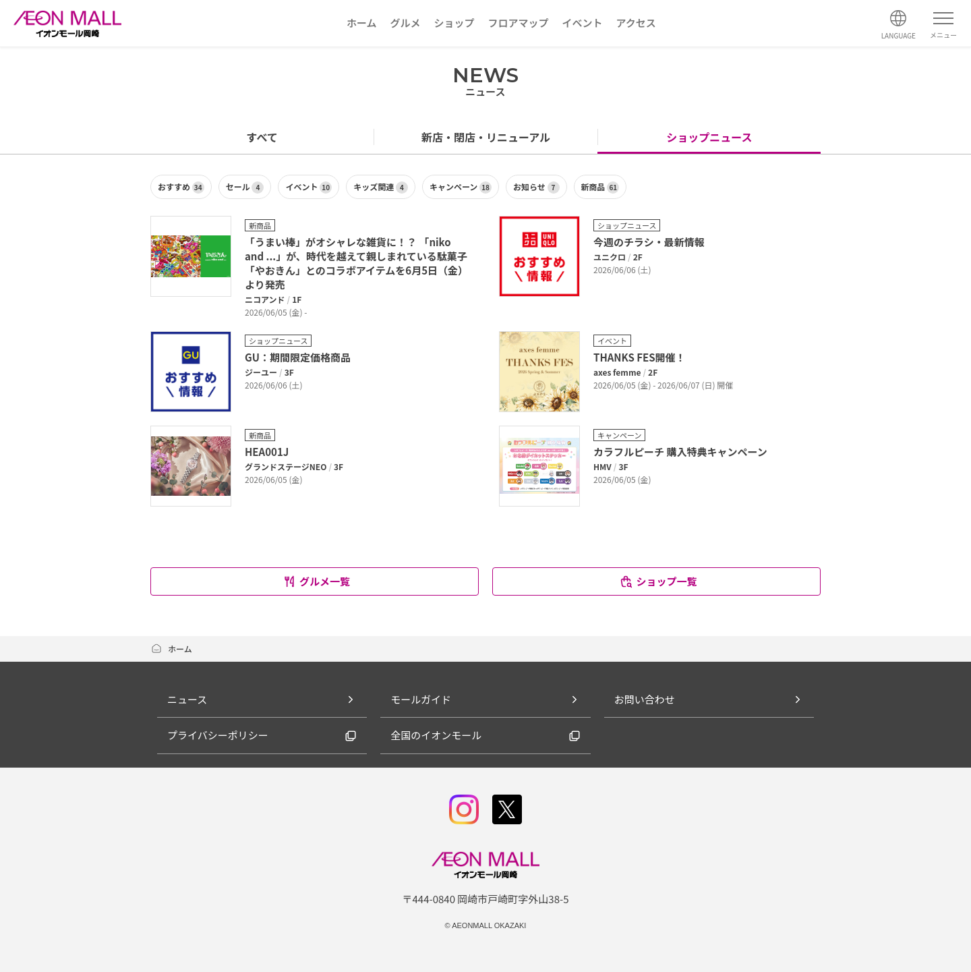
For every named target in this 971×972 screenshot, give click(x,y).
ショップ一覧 (658, 581)
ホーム (171, 648)
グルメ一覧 (316, 581)
